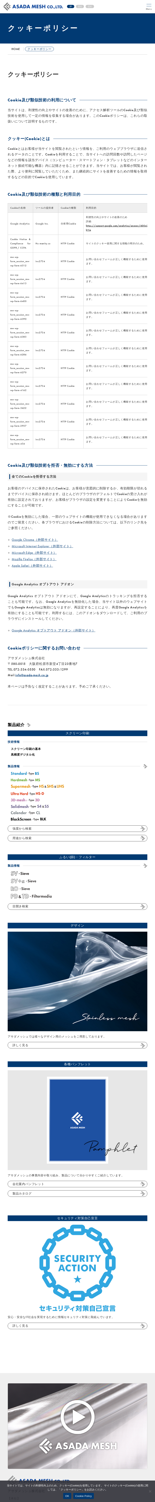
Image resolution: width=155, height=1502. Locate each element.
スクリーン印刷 (77, 733)
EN (80, 6)
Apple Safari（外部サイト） (32, 565)
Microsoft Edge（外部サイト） (34, 553)
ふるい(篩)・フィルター (77, 857)
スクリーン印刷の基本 (26, 749)
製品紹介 (16, 724)
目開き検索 (20, 906)
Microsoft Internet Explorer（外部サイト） (42, 546)
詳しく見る (20, 1045)
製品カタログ (22, 1194)
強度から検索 (22, 829)
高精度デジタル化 (23, 754)
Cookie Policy (83, 1496)
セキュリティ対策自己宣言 (77, 1218)
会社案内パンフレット (28, 1184)
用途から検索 (22, 838)
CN (90, 6)
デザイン (77, 925)
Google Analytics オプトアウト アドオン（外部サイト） (53, 630)
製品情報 (14, 766)
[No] (150, 1491)
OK (67, 1496)
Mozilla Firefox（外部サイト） (34, 559)
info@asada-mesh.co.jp (31, 675)
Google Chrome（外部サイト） (35, 540)
